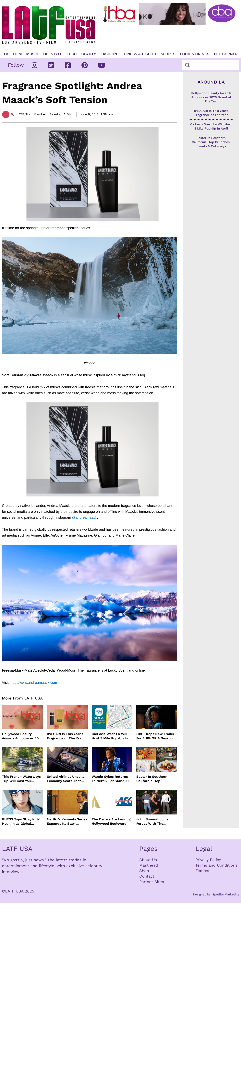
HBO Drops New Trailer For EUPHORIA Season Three (155, 736)
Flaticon (203, 870)
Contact (146, 876)
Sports (168, 54)
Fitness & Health (138, 54)
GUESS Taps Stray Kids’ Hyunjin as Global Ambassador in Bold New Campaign (21, 821)
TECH (72, 54)
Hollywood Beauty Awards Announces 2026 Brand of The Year (22, 736)
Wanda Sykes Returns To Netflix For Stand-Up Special (111, 779)
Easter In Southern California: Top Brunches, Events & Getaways (152, 779)
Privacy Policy (208, 859)
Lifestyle (52, 54)
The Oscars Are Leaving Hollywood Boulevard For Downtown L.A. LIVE (111, 821)
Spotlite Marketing (225, 894)
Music (32, 54)
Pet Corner (226, 54)
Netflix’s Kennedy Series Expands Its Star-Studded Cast (67, 821)
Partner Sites (151, 881)
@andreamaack (84, 517)
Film (17, 54)
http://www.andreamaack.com (34, 683)
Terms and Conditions (216, 865)
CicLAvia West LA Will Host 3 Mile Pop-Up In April (110, 736)
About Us (148, 859)
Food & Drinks (194, 54)
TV (5, 54)
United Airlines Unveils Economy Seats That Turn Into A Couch (65, 779)
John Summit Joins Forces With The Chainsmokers (152, 821)
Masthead (148, 865)
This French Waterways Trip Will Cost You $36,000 (21, 779)
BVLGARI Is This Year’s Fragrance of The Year (65, 736)
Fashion (109, 54)
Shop (144, 870)
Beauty (88, 54)
